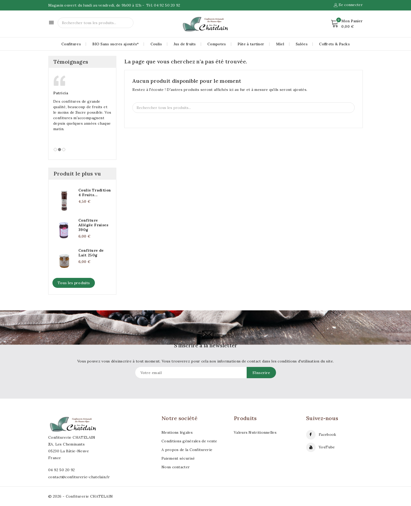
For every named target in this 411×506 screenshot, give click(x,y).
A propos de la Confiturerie (186, 449)
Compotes (216, 44)
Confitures (71, 44)
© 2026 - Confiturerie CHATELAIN (80, 496)
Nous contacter (175, 467)
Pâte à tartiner (250, 44)
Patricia (60, 93)
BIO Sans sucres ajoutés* (115, 44)
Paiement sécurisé (178, 458)
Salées (301, 44)
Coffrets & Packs (334, 44)
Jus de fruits (185, 44)
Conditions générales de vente (189, 441)
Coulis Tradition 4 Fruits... (94, 192)
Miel (280, 44)
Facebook (327, 434)
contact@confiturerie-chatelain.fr (79, 477)
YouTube (327, 447)
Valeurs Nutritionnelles (255, 432)
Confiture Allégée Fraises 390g (93, 225)
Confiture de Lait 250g (91, 252)
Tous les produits (74, 282)
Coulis (156, 44)
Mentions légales (177, 432)
